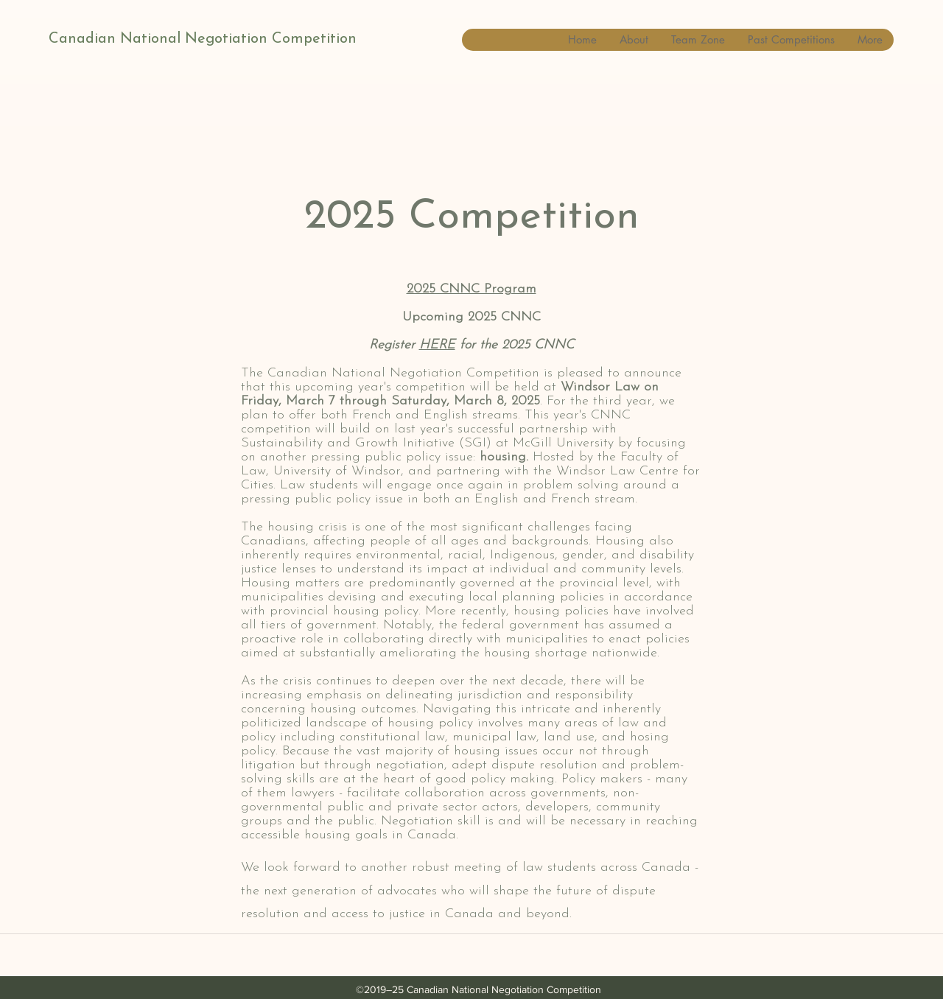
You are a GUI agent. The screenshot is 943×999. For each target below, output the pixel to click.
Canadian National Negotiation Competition (203, 39)
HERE (437, 345)
